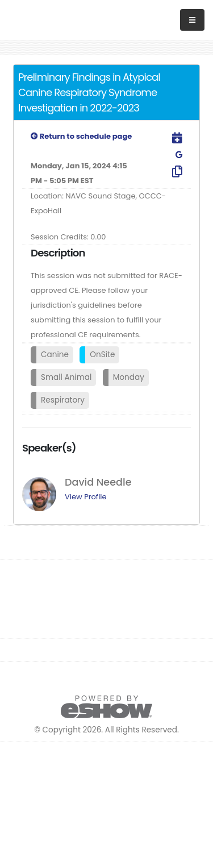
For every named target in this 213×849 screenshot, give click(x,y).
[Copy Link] (169, 172)
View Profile (86, 496)
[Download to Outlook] (169, 138)
